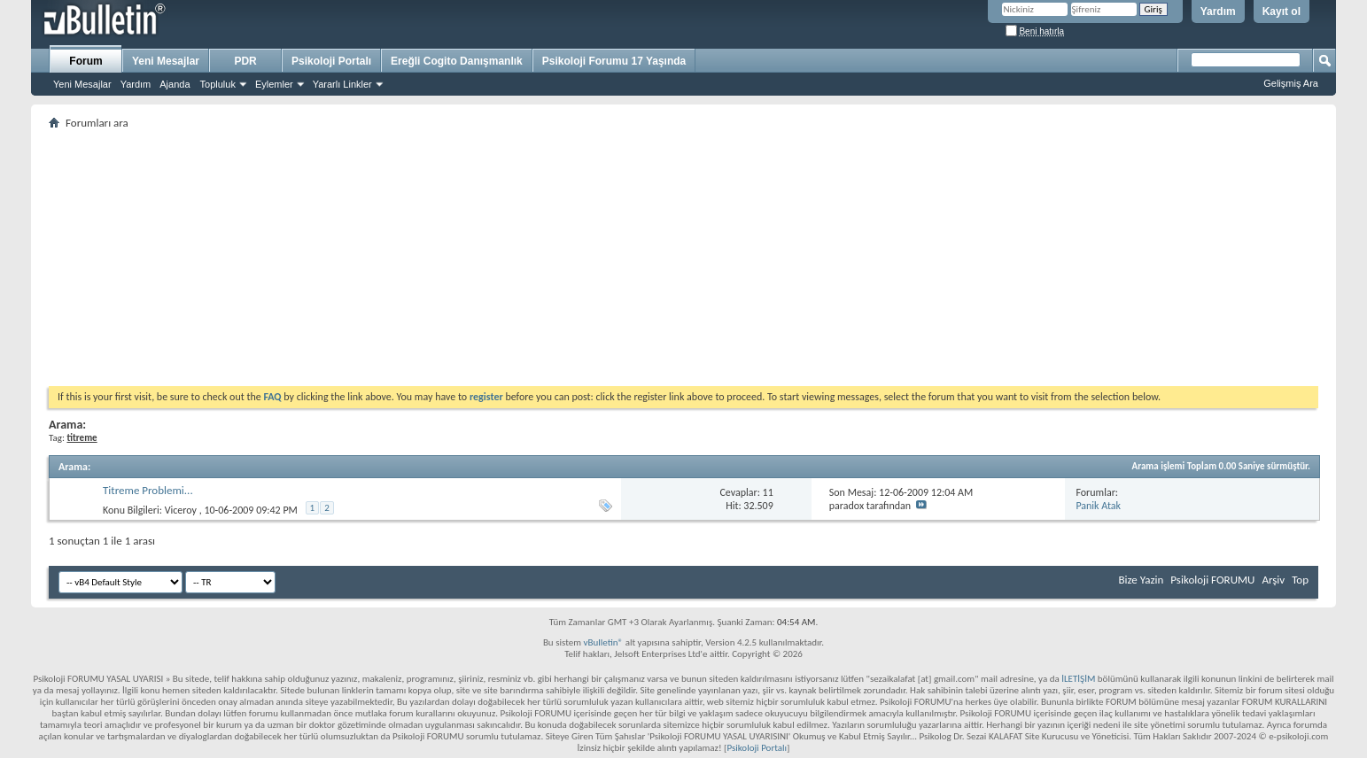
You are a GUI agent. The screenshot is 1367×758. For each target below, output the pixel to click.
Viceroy (181, 510)
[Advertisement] (580, 258)
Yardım (1218, 11)
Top (1300, 579)
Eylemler (274, 84)
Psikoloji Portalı (331, 61)
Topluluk (218, 84)
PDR (245, 61)
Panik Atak (1098, 505)
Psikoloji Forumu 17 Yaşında (614, 61)
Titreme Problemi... (148, 490)
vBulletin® (603, 642)
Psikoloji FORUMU (1212, 579)
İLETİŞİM (1078, 679)
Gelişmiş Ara (1290, 83)
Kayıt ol (1281, 11)
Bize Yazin (1140, 579)
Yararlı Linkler (342, 84)
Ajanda (174, 84)
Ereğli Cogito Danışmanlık (457, 61)
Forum (85, 61)
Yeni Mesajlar (82, 84)
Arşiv (1273, 579)
